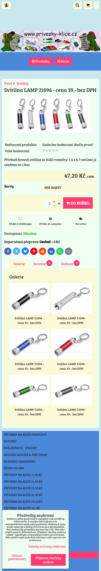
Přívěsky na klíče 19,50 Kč (23, 488)
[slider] (50, 150)
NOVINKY (10, 441)
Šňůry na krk (14, 468)
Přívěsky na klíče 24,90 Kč (23, 495)
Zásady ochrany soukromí (47, 546)
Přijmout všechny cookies (48, 560)
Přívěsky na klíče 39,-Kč (22, 508)
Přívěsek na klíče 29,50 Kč (23, 501)
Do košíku (78, 203)
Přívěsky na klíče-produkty (25, 434)
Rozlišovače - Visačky (20, 448)
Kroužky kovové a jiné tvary (25, 455)
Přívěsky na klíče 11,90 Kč (23, 475)
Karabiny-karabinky (19, 461)
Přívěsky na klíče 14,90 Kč (23, 481)
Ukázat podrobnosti (17, 557)
